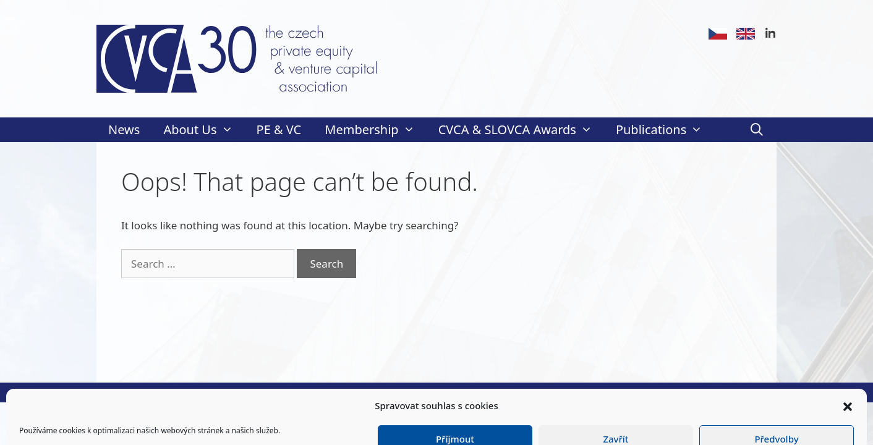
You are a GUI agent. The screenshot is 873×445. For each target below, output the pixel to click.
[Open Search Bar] (757, 129)
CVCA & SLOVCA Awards (521, 129)
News (124, 129)
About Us (203, 129)
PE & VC (279, 129)
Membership (375, 129)
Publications (665, 129)
